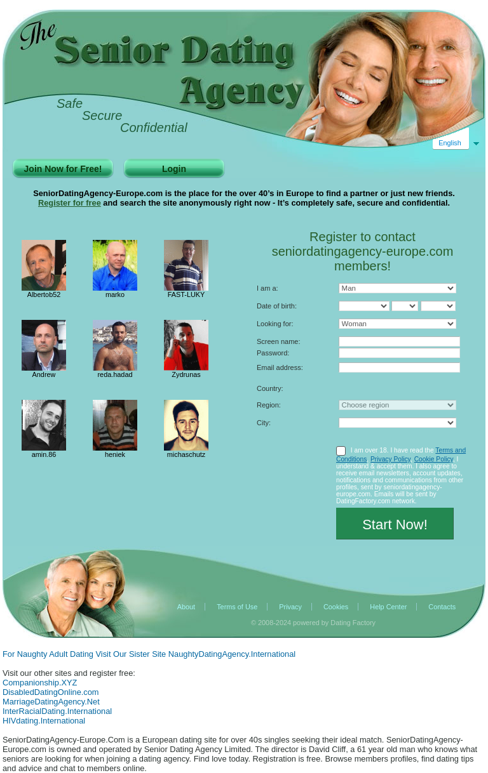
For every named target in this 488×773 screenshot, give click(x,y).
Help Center (388, 607)
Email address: (280, 367)
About (186, 607)
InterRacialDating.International (57, 711)
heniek (115, 454)
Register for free (69, 203)
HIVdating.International (44, 720)
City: (264, 422)
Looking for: (275, 323)
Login (174, 169)
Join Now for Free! (63, 169)
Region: (269, 405)
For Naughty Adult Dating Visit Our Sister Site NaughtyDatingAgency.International (149, 654)
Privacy (290, 607)
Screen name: (278, 341)
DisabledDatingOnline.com (51, 692)
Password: (273, 353)
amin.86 (44, 454)
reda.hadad (114, 374)
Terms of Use (237, 607)
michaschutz (186, 454)
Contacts (442, 607)
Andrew (44, 374)
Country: (270, 388)
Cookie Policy (433, 459)
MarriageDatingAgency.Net (51, 701)
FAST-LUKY (186, 294)
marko (115, 294)
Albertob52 (44, 294)
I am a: (267, 288)
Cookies (335, 607)
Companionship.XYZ (40, 682)
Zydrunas (186, 374)
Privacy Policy (390, 459)
